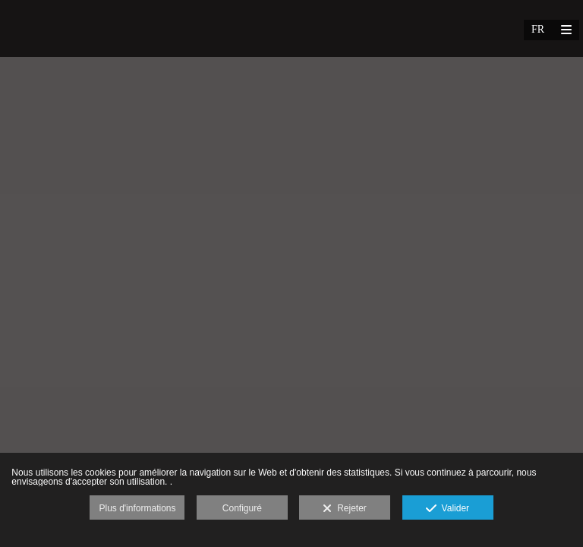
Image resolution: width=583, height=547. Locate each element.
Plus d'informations (137, 508)
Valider (447, 509)
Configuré (242, 508)
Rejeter (344, 509)
